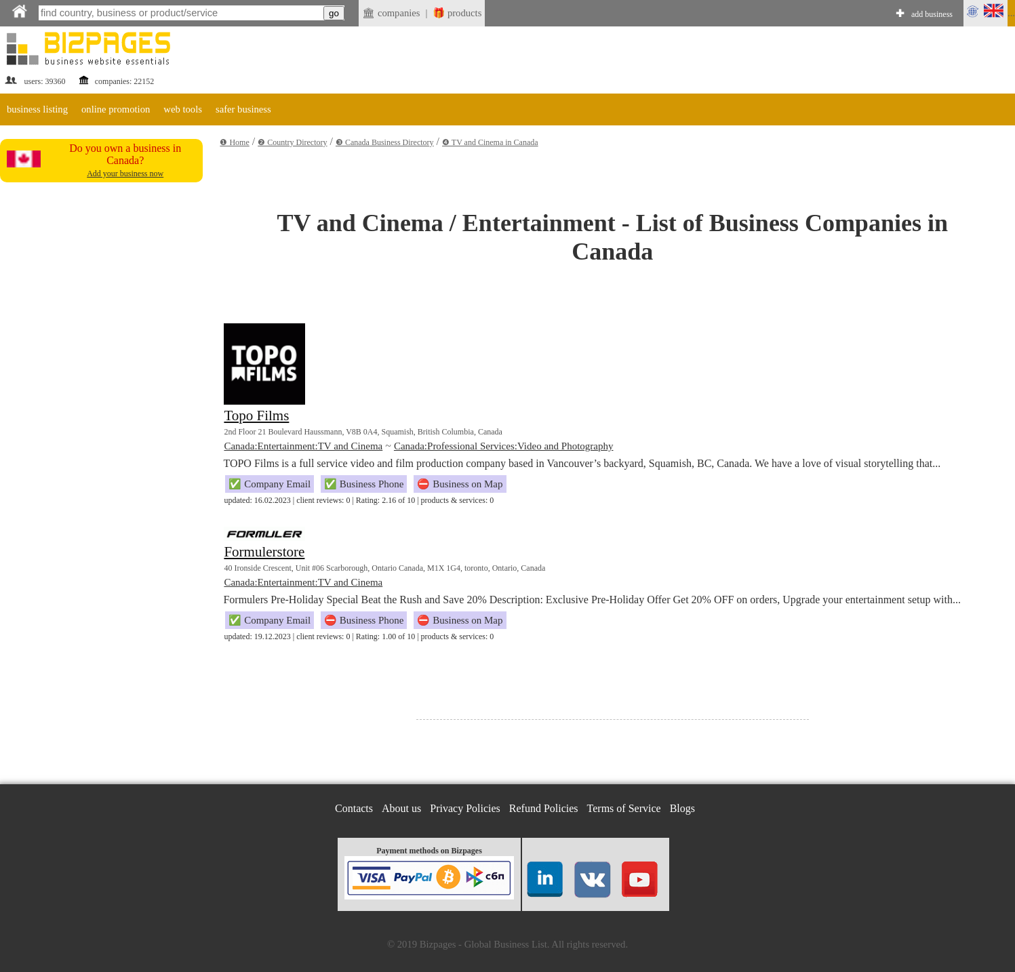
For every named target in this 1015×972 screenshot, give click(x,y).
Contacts (354, 808)
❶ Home (234, 142)
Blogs (682, 808)
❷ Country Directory (292, 142)
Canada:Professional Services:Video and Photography (504, 446)
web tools (182, 109)
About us (401, 808)
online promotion (115, 109)
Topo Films (256, 415)
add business (932, 14)
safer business (243, 109)
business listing (37, 109)
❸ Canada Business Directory (385, 142)
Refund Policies (543, 808)
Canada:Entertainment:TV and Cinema (303, 446)
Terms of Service (624, 808)
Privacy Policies (465, 808)
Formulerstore (264, 552)
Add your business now (125, 173)
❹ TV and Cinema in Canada (490, 142)
